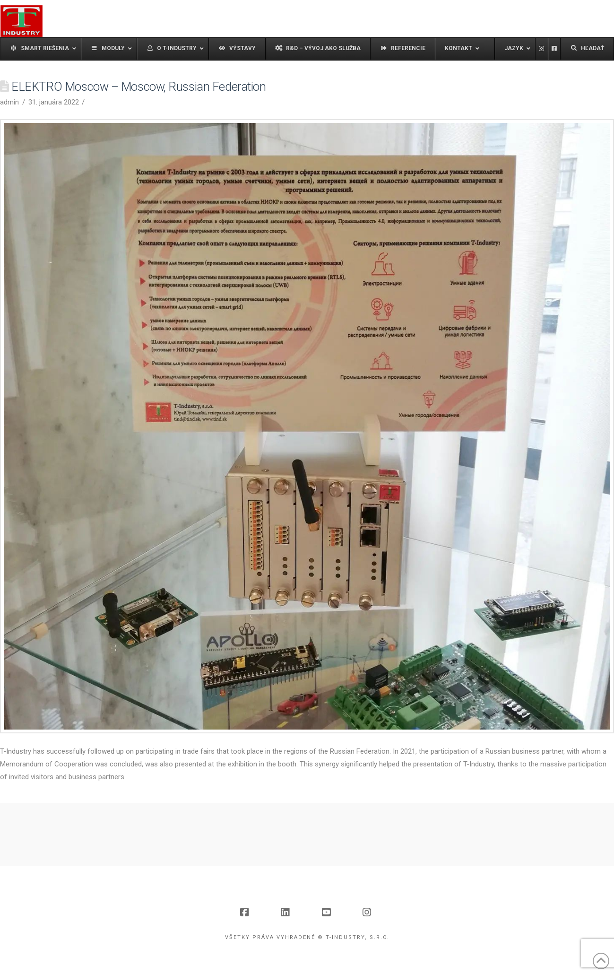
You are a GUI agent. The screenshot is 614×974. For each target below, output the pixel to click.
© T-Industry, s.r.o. (353, 937)
